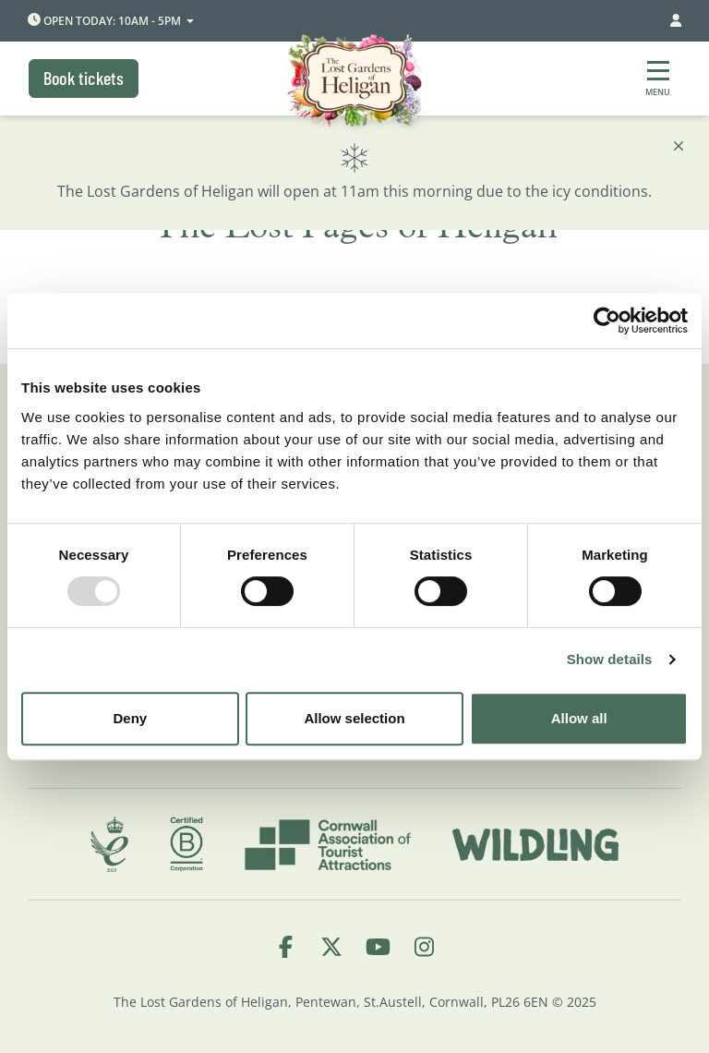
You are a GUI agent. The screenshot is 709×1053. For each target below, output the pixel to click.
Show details (610, 659)
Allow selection (354, 718)
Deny (130, 718)
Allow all (579, 718)
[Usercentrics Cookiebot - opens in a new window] (607, 320)
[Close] (678, 146)
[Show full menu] (657, 78)
